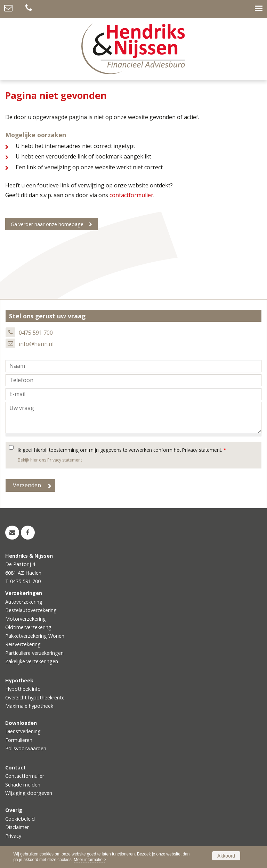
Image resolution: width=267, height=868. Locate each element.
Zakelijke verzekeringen (31, 661)
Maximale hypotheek (29, 706)
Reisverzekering (23, 644)
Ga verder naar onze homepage (47, 224)
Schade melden (22, 784)
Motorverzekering (25, 618)
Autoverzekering (23, 601)
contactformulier (131, 195)
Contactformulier (24, 776)
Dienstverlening (23, 731)
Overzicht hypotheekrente (35, 697)
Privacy (13, 835)
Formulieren (18, 740)
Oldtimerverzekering (28, 627)
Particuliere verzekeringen (34, 653)
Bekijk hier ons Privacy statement (50, 460)
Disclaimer (17, 827)
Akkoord (226, 856)
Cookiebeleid (20, 818)
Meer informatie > (90, 859)
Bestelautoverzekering (31, 610)
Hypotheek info (23, 688)
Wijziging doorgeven (28, 793)
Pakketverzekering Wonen (34, 636)
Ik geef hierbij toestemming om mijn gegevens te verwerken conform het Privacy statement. (122, 450)
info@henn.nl (36, 344)
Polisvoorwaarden (25, 748)
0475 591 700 (36, 332)
